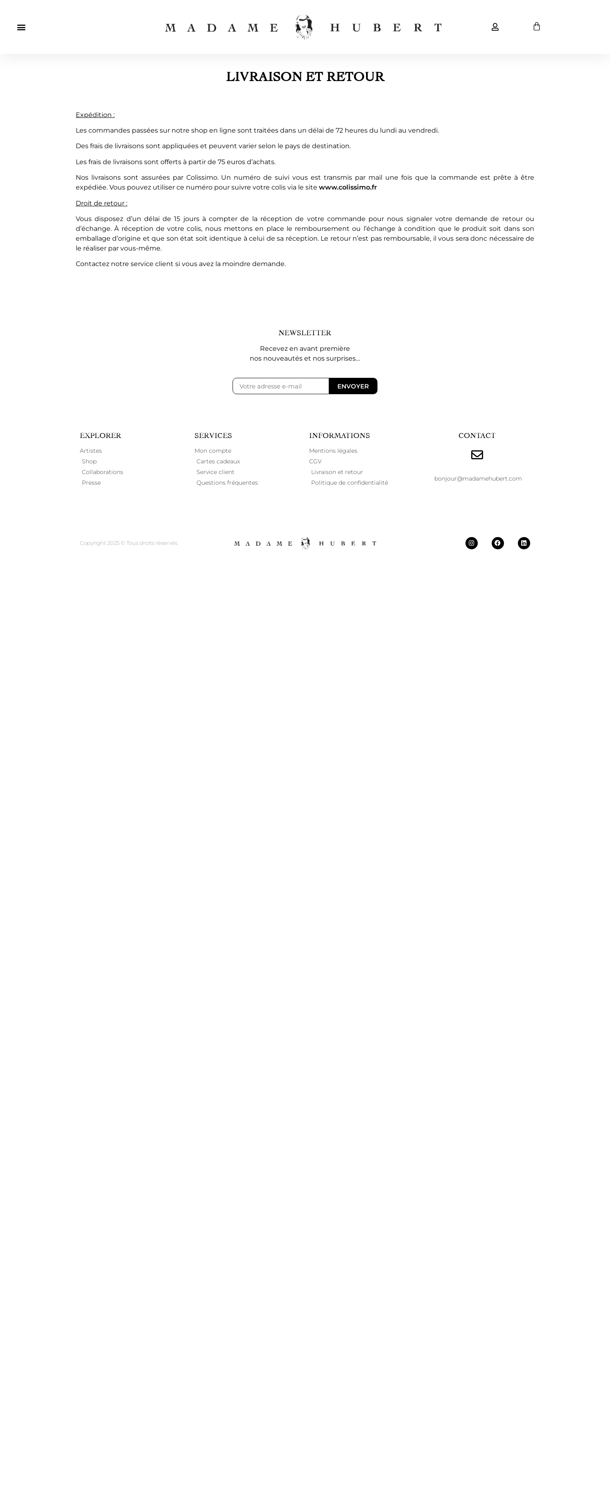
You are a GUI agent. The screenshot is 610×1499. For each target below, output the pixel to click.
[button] (21, 27)
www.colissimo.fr (348, 187)
